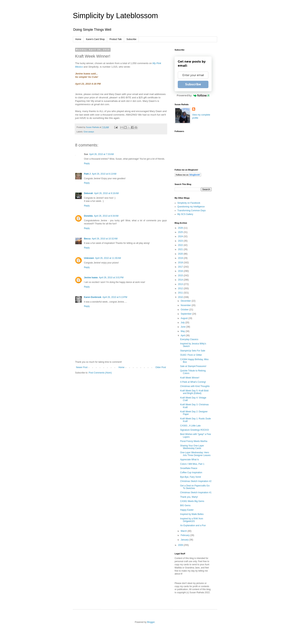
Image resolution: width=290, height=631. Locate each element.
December (186, 301)
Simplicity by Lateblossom (115, 15)
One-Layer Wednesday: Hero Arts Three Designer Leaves (195, 453)
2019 (181, 258)
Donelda (88, 216)
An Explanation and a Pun (193, 525)
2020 (181, 254)
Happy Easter (187, 510)
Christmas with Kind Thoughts (195, 386)
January (185, 539)
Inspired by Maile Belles (192, 514)
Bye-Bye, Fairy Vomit (190, 477)
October (185, 309)
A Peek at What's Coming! (193, 382)
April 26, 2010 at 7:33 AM (101, 154)
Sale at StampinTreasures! (193, 366)
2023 (181, 241)
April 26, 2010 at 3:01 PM (111, 277)
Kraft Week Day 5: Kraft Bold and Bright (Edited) (194, 392)
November (186, 305)
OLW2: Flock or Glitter (191, 355)
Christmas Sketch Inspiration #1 (195, 492)
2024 (181, 236)
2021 (181, 249)
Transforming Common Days (191, 210)
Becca (87, 238)
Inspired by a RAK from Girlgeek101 (191, 520)
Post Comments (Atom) (100, 372)
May (183, 331)
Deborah (88, 193)
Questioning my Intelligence (191, 206)
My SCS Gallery (185, 214)
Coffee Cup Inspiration (191, 472)
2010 (181, 297)
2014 (181, 279)
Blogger (151, 622)
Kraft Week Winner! (189, 377)
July (183, 322)
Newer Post (81, 367)
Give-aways (89, 132)
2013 (181, 284)
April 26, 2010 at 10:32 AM (104, 238)
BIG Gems (185, 505)
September (186, 314)
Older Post (160, 367)
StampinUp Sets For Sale (192, 350)
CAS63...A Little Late (190, 425)
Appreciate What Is (189, 459)
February (185, 535)
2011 (181, 292)
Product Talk (115, 39)
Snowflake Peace (188, 468)
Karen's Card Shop (95, 39)
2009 (181, 545)
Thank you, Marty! (189, 497)
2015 (181, 275)
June (183, 326)
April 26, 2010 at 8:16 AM (106, 193)
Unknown (89, 258)
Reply (87, 163)
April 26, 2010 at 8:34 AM (106, 216)
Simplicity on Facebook (188, 203)
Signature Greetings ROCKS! (194, 430)
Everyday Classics (189, 339)
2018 (181, 262)
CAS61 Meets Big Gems (192, 501)
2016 (181, 271)
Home (78, 39)
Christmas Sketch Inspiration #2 (195, 481)
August (184, 318)
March (184, 531)
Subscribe (131, 39)
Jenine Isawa (91, 277)
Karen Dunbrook (92, 297)
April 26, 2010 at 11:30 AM (108, 258)
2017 (181, 267)
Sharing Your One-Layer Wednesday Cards (192, 447)
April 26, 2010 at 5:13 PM (114, 297)
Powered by (193, 95)
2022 (181, 245)
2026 (181, 228)
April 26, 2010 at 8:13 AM (104, 174)
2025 (181, 232)
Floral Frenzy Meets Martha (193, 441)
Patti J (87, 174)
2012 (181, 288)
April (183, 335)
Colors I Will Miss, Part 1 (192, 464)
